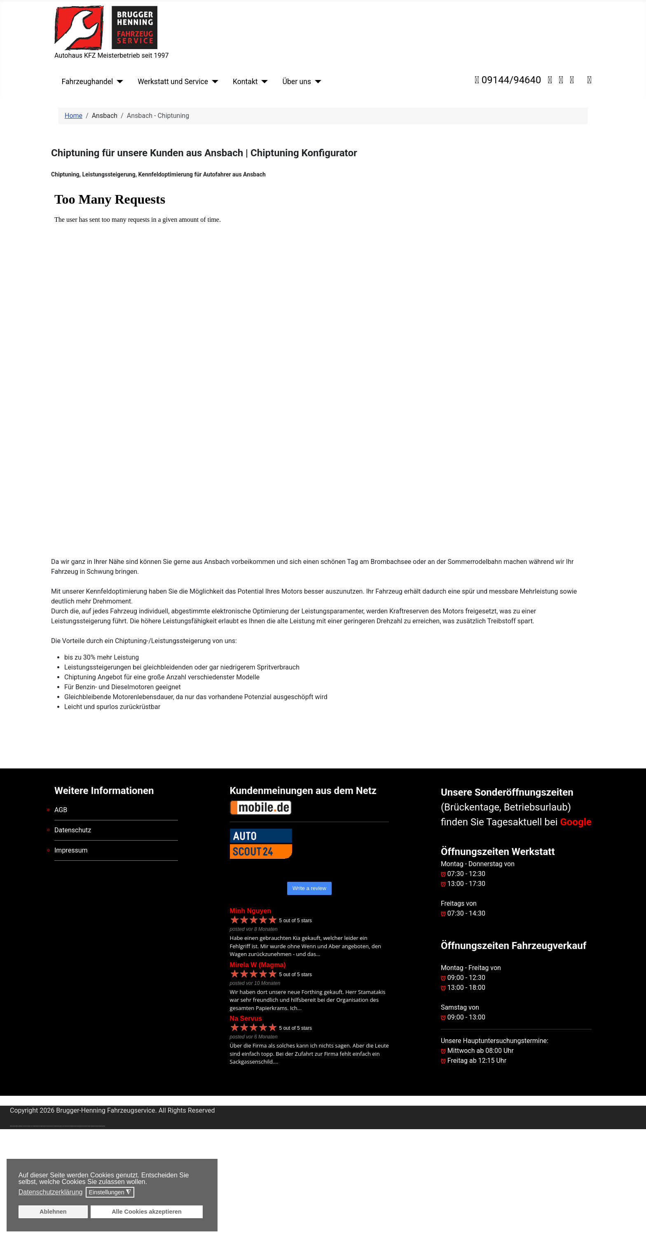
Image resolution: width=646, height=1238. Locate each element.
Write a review (309, 888)
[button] (149, 1183)
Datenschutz (72, 830)
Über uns (297, 82)
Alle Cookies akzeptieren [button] (147, 1211)
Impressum (71, 850)
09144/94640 (508, 80)
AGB (60, 810)
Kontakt (245, 82)
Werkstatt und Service (173, 82)
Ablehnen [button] (53, 1211)
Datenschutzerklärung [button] (51, 1192)
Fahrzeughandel (87, 82)
